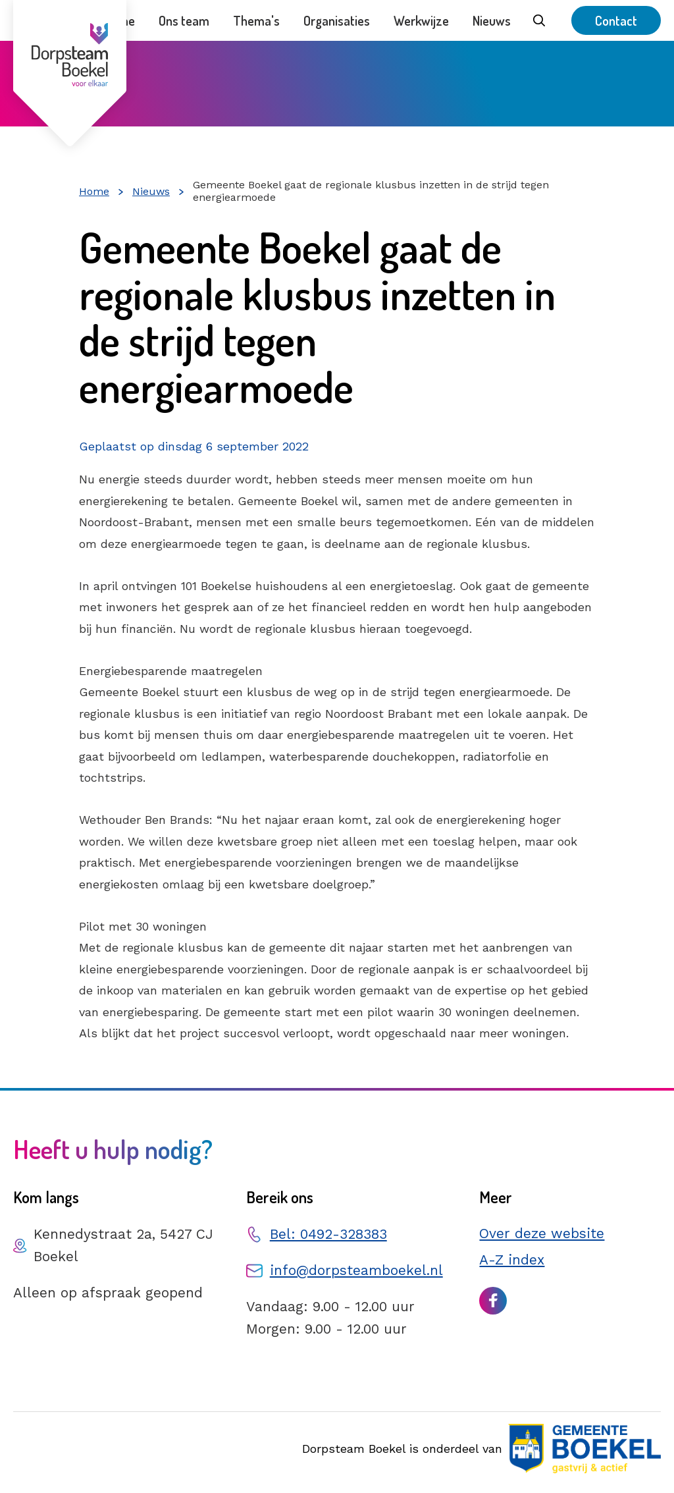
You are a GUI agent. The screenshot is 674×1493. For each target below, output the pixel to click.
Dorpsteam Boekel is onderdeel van (481, 1448)
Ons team (184, 20)
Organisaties (336, 20)
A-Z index (511, 1259)
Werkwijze (421, 20)
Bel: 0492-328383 (328, 1234)
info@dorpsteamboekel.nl (356, 1270)
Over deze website (541, 1233)
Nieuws (492, 20)
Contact (616, 20)
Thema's (256, 20)
